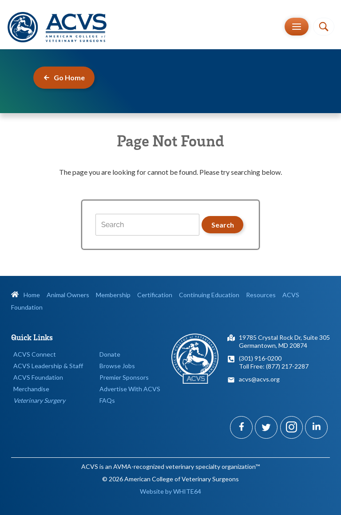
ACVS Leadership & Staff (48, 366)
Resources (261, 295)
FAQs (107, 400)
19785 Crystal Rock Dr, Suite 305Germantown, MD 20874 (284, 341)
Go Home (64, 77)
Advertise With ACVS (129, 389)
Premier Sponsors (124, 377)
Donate (109, 354)
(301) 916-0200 (260, 358)
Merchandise (31, 389)
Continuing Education (209, 295)
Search (222, 224)
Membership (113, 295)
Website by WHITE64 (170, 491)
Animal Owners (68, 295)
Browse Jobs (117, 366)
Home (25, 295)
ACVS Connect (34, 354)
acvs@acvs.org (259, 379)
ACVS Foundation (38, 377)
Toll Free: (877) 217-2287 (274, 366)
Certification (154, 295)
